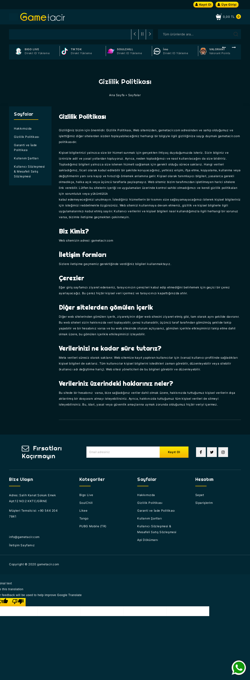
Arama (236, 34)
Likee (83, 510)
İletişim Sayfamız (22, 545)
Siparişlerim (204, 503)
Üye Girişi (227, 4)
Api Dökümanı (147, 540)
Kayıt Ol (203, 4)
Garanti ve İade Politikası (25, 147)
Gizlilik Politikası (26, 137)
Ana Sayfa (117, 95)
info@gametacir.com (24, 537)
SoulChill (86, 503)
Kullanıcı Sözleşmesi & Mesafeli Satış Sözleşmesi (29, 171)
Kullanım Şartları (26, 158)
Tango (84, 518)
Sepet (199, 495)
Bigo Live (86, 495)
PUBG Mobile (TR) (93, 526)
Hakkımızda (23, 128)
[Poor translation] (18, 602)
